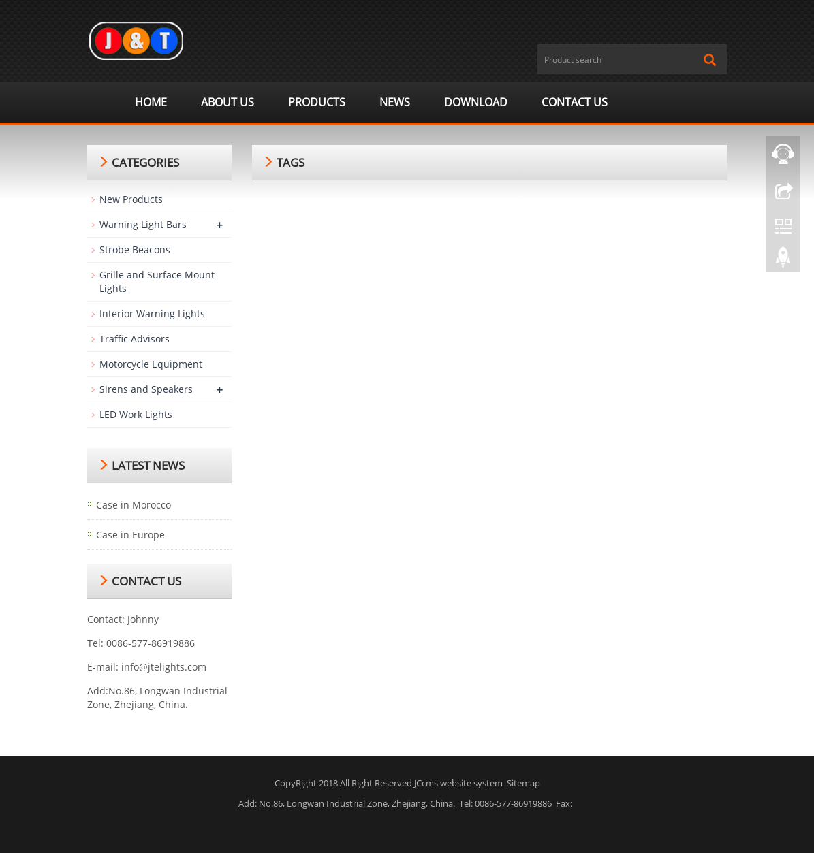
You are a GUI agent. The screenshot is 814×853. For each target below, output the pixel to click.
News (394, 102)
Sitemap (523, 783)
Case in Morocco (133, 504)
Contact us (575, 102)
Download (475, 102)
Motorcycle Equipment (150, 363)
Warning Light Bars (143, 224)
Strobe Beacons (134, 249)
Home (151, 102)
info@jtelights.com (163, 666)
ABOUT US (227, 102)
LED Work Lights (135, 414)
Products (316, 102)
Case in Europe (130, 534)
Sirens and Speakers (146, 389)
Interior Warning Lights (152, 313)
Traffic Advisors (134, 338)
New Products (131, 199)
